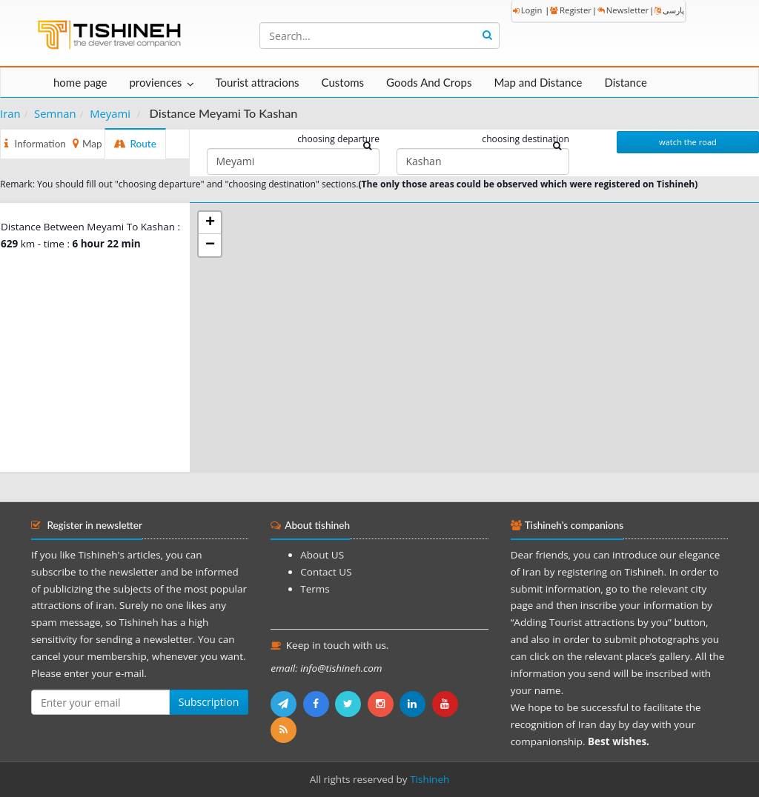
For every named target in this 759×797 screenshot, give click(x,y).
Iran (10, 113)
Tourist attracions (257, 82)
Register (570, 10)
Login (528, 10)
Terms (314, 589)
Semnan (55, 113)
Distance (625, 82)
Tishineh (429, 779)
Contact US (325, 571)
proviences (155, 82)
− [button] (210, 245)
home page (80, 82)
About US (322, 554)
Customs (343, 82)
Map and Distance (538, 82)
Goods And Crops (428, 82)
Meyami (110, 113)
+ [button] (210, 223)
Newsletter (623, 10)
